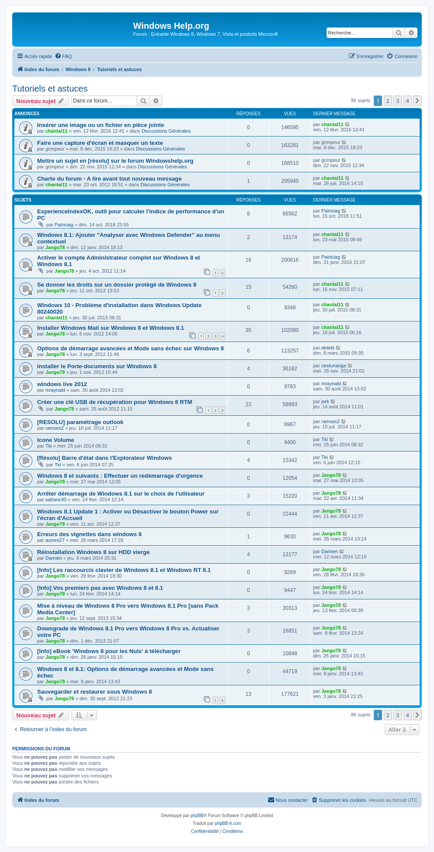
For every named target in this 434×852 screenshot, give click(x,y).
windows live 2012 (62, 384)
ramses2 (54, 428)
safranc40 (55, 499)
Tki (48, 445)
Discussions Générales (166, 130)
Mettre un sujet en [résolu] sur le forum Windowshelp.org (115, 160)
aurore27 (55, 540)
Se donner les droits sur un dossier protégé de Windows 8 (116, 284)
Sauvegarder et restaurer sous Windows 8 (94, 691)
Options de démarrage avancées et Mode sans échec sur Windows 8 (130, 348)
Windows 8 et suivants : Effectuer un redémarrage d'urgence (120, 475)
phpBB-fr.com (228, 823)
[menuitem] (63, 56)
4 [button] (407, 101)
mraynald (55, 390)
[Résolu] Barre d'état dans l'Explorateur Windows (104, 458)
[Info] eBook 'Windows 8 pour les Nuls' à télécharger (109, 651)
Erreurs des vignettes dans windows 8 (89, 534)
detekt (327, 347)
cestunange (333, 365)
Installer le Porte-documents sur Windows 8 (97, 366)
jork (325, 401)
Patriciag (64, 224)
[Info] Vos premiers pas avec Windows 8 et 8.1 (100, 588)
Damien (53, 558)
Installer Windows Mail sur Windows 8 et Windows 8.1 (110, 328)
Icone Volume (55, 440)
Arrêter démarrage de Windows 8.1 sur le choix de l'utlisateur (120, 493)
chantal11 (56, 130)
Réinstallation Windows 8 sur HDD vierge (93, 552)
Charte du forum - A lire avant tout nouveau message (109, 178)
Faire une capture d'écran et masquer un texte (100, 143)
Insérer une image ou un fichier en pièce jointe (100, 125)
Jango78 (55, 247)
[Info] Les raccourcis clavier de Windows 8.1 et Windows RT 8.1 (124, 570)
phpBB (196, 815)
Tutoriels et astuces (50, 88)
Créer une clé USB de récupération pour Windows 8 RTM (114, 402)
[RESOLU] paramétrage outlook (80, 422)
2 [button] (387, 101)
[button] (417, 101)
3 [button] (397, 101)
